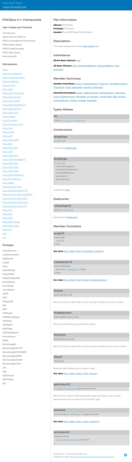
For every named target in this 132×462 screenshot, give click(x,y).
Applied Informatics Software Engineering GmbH (92, 457)
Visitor (58, 241)
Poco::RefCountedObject (84, 66)
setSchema (92, 101)
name (115, 97)
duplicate (120, 93)
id (88, 97)
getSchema (81, 97)
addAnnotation (91, 93)
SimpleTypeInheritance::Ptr (66, 388)
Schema (90, 46)
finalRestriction (118, 84)
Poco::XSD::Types (12, 2)
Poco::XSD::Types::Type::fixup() (81, 374)
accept (78, 84)
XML (85, 46)
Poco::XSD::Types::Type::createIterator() (85, 280)
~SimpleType (61, 205)
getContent (77, 88)
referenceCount (61, 101)
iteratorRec (106, 97)
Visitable (58, 70)
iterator (94, 97)
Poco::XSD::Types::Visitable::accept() (84, 251)
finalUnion (58, 88)
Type (78, 61)
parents (87, 88)
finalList (104, 84)
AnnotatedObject (105, 66)
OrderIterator (73, 269)
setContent (97, 88)
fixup (68, 88)
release (73, 101)
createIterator (90, 84)
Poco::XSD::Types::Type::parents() (82, 422)
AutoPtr (67, 120)
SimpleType (78, 120)
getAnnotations (67, 97)
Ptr (55, 116)
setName (82, 101)
